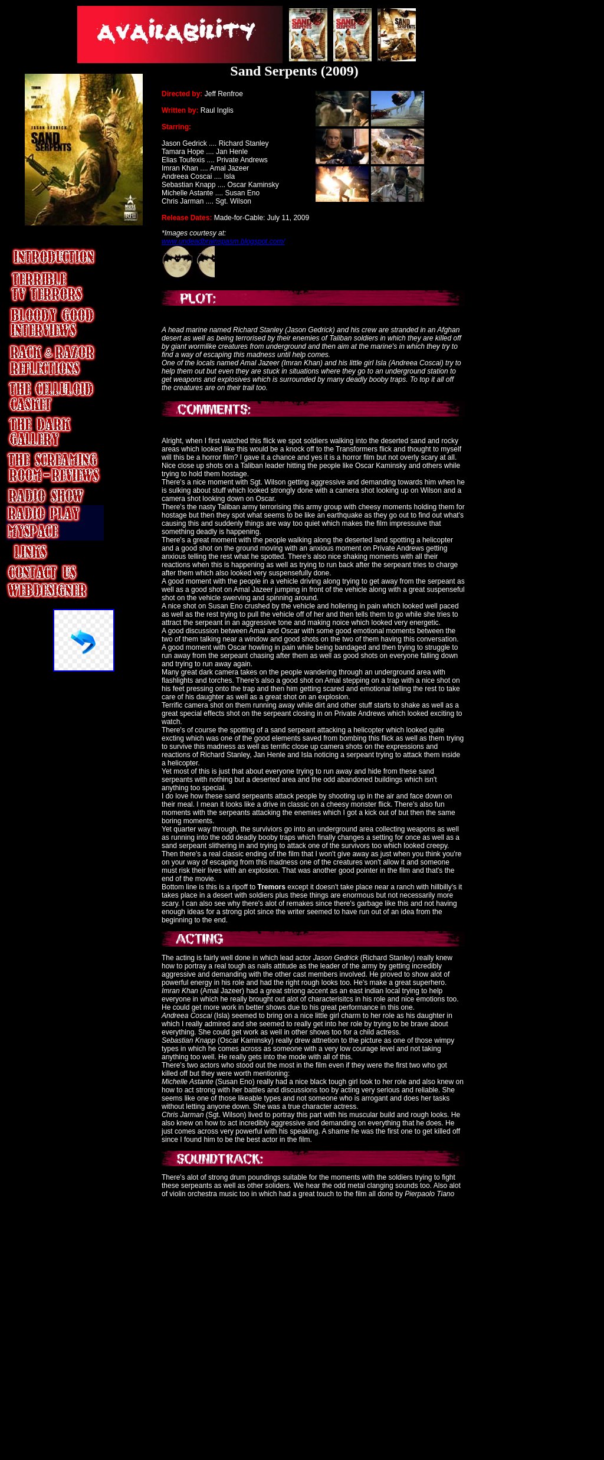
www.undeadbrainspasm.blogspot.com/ (223, 241)
